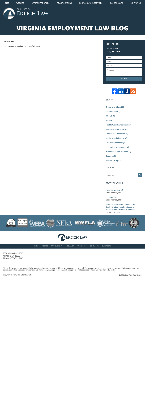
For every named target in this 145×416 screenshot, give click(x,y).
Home (6, 3)
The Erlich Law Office (25, 275)
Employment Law (115, 107)
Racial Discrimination (116, 138)
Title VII (110, 116)
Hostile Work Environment (118, 125)
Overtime (111, 156)
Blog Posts (106, 246)
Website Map (82, 246)
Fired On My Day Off (114, 190)
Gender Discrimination (117, 134)
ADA (109, 120)
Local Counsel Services (90, 3)
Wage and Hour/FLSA (116, 129)
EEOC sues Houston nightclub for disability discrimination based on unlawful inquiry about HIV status (120, 207)
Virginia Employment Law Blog (26, 13)
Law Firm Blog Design (130, 275)
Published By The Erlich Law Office (128, 13)
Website (20, 3)
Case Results (116, 3)
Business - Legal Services (118, 151)
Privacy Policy (56, 246)
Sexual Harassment (115, 143)
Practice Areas (64, 3)
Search (140, 175)
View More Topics (113, 160)
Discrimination (114, 111)
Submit (124, 79)
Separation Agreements (117, 147)
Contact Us (94, 246)
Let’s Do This (111, 197)
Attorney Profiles (41, 3)
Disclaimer (70, 246)
